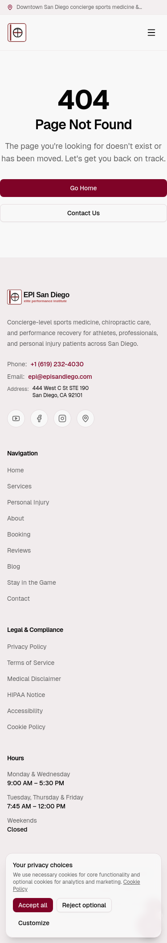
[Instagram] (62, 418)
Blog (13, 566)
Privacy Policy (27, 647)
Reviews (19, 550)
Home (15, 470)
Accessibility (25, 711)
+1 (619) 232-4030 (57, 364)
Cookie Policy (26, 727)
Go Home (83, 188)
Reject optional (84, 905)
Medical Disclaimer (34, 679)
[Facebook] (39, 418)
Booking (19, 534)
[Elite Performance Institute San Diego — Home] (17, 32)
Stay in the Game (31, 582)
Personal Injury (28, 502)
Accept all (33, 905)
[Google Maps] (85, 418)
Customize (33, 923)
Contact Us (83, 213)
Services (19, 486)
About (15, 518)
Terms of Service (30, 663)
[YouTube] (16, 418)
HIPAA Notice (26, 695)
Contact (18, 598)
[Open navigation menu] (151, 32)
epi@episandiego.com (60, 377)
